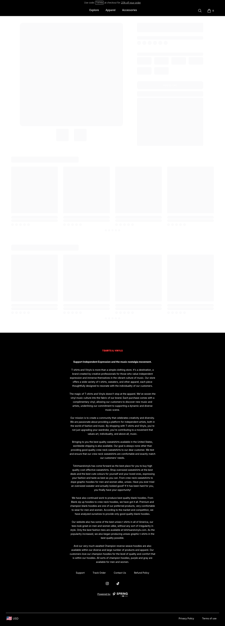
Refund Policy (141, 572)
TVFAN (99, 2)
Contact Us (120, 572)
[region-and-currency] (12, 618)
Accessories (129, 10)
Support (80, 572)
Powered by (112, 594)
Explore (94, 10)
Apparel (111, 10)
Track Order (99, 572)
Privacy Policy (186, 618)
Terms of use (209, 618)
